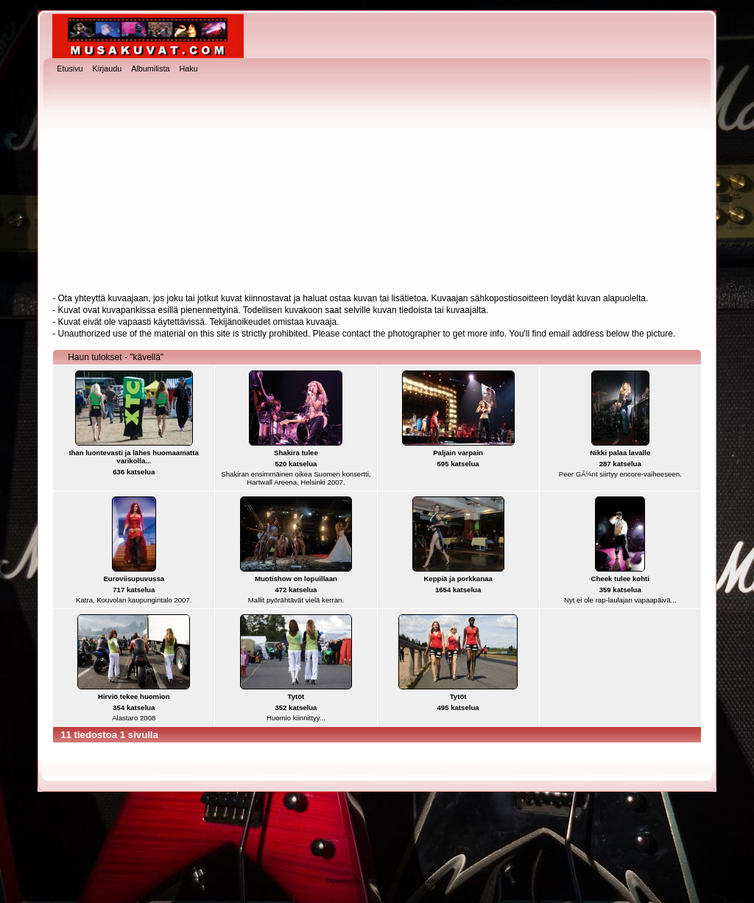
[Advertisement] (377, 185)
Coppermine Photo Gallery (403, 881)
